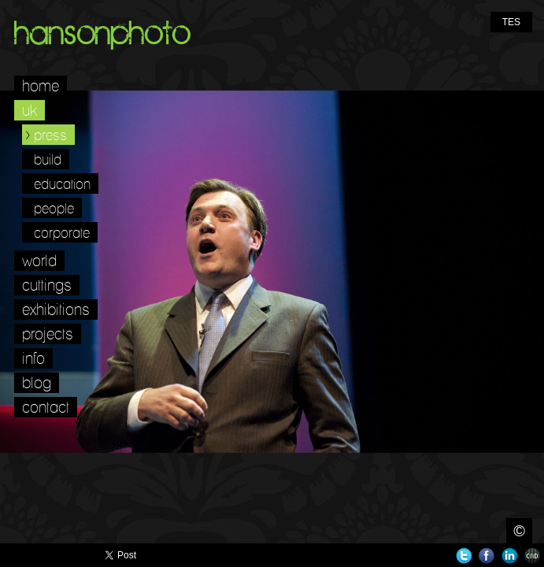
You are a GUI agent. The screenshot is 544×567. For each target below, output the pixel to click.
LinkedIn (509, 555)
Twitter (464, 555)
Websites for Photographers (532, 555)
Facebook (487, 555)
